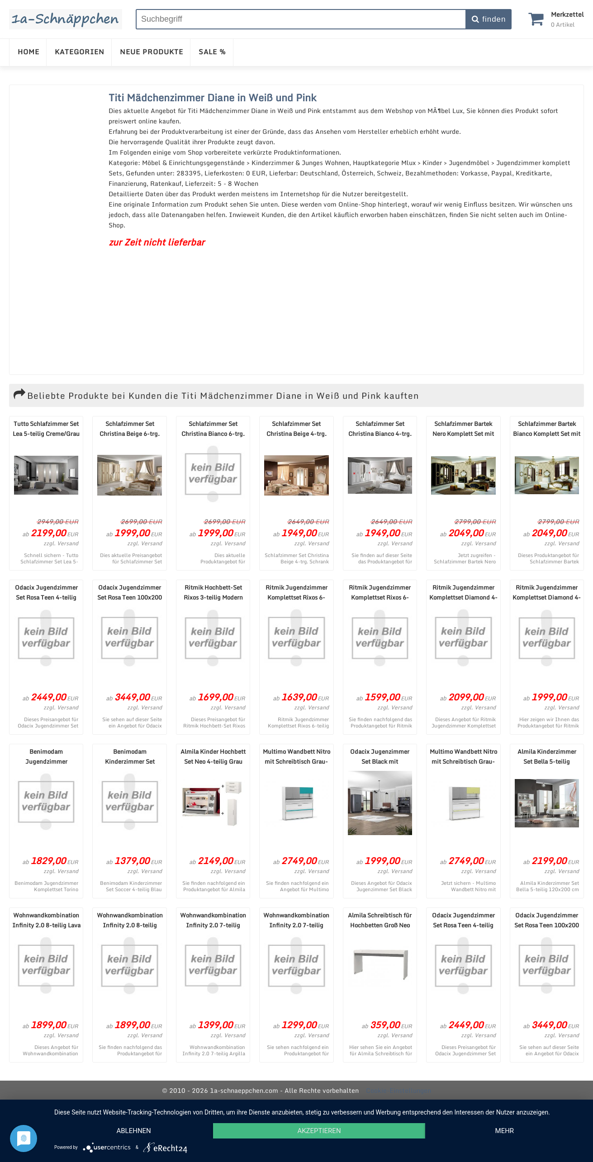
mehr (504, 1131)
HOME (28, 51)
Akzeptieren (319, 1131)
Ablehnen (133, 1131)
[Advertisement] (57, 229)
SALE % (212, 51)
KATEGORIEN (79, 51)
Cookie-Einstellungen (398, 1090)
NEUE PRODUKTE (151, 51)
